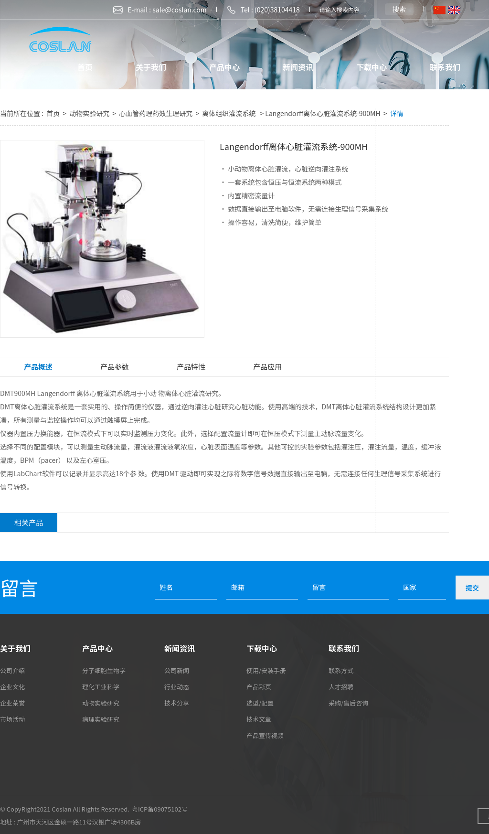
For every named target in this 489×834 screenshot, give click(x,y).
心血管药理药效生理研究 (156, 113)
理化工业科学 (100, 686)
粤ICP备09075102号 (160, 808)
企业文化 (12, 686)
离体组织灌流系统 (229, 113)
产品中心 (224, 67)
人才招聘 (341, 686)
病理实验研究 (100, 719)
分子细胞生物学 (104, 670)
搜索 (399, 9)
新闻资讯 (298, 67)
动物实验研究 (90, 113)
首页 (85, 67)
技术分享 (176, 702)
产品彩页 (258, 686)
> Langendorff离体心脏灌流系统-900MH (320, 113)
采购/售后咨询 (348, 702)
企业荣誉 (12, 702)
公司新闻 (176, 670)
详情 (397, 113)
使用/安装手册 (266, 670)
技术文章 (258, 719)
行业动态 (176, 686)
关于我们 (151, 67)
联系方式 (341, 670)
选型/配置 (260, 702)
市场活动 (12, 719)
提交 (472, 587)
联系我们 (445, 67)
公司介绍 (12, 670)
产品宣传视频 (265, 735)
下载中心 (371, 67)
